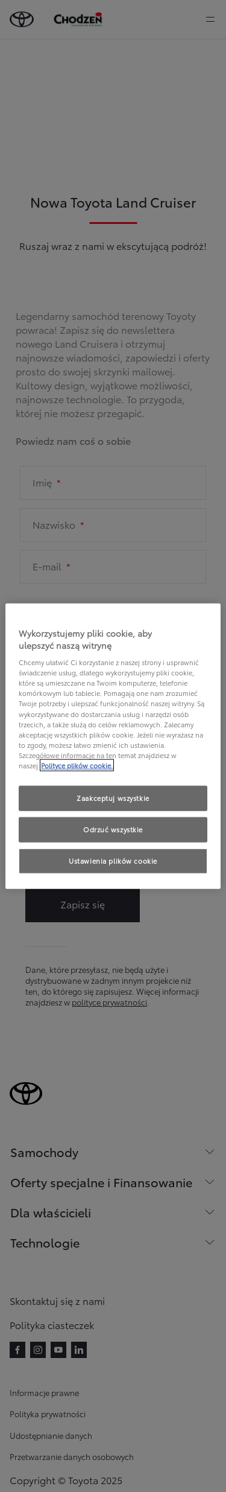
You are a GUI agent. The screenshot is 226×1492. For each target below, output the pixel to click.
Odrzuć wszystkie (113, 829)
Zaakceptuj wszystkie (113, 798)
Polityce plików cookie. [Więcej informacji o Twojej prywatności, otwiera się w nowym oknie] (77, 765)
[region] (112, 746)
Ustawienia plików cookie (113, 860)
